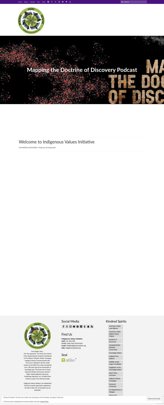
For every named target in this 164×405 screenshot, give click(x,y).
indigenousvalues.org (73, 348)
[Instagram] (70, 326)
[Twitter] (67, 326)
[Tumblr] (84, 326)
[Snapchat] (88, 326)
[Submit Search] (122, 1)
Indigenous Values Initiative (72, 339)
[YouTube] (74, 326)
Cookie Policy (44, 401)
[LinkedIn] (81, 326)
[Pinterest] (77, 326)
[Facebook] (63, 326)
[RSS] (92, 326)
